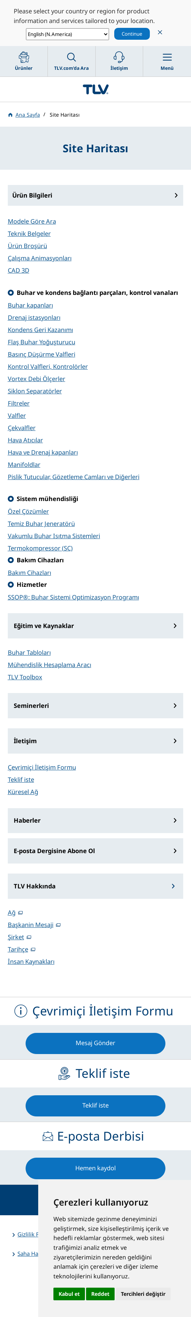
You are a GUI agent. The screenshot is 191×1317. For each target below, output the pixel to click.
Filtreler (19, 403)
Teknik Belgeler (29, 233)
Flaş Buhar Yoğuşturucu (41, 342)
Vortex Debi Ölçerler (36, 378)
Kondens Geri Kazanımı (40, 329)
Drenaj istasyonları (34, 317)
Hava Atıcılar (25, 440)
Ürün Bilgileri (32, 195)
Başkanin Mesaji (30, 924)
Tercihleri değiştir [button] (143, 1293)
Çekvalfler (22, 427)
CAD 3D (18, 270)
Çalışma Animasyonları (40, 258)
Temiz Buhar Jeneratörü (41, 523)
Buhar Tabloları (29, 652)
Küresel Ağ (23, 791)
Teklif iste (21, 779)
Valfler (17, 415)
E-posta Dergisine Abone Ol (54, 850)
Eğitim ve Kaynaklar (44, 625)
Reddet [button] (100, 1293)
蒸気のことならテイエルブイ (95, 89)
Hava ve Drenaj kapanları (43, 452)
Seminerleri (31, 705)
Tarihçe (18, 949)
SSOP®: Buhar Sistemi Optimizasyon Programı (73, 597)
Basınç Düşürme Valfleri (41, 354)
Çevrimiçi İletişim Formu (42, 767)
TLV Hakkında (35, 886)
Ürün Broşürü (27, 245)
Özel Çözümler (28, 511)
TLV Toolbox (25, 677)
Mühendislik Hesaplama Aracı (49, 664)
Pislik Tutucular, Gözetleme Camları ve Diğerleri (73, 476)
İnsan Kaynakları (31, 961)
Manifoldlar (24, 464)
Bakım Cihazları (29, 572)
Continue (132, 33)
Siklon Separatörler (35, 391)
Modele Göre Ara (32, 221)
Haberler (27, 820)
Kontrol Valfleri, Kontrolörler (48, 366)
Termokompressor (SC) (40, 548)
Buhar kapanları (30, 305)
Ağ (12, 912)
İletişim (25, 740)
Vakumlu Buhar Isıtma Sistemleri (54, 535)
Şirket (16, 937)
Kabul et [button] (69, 1293)
